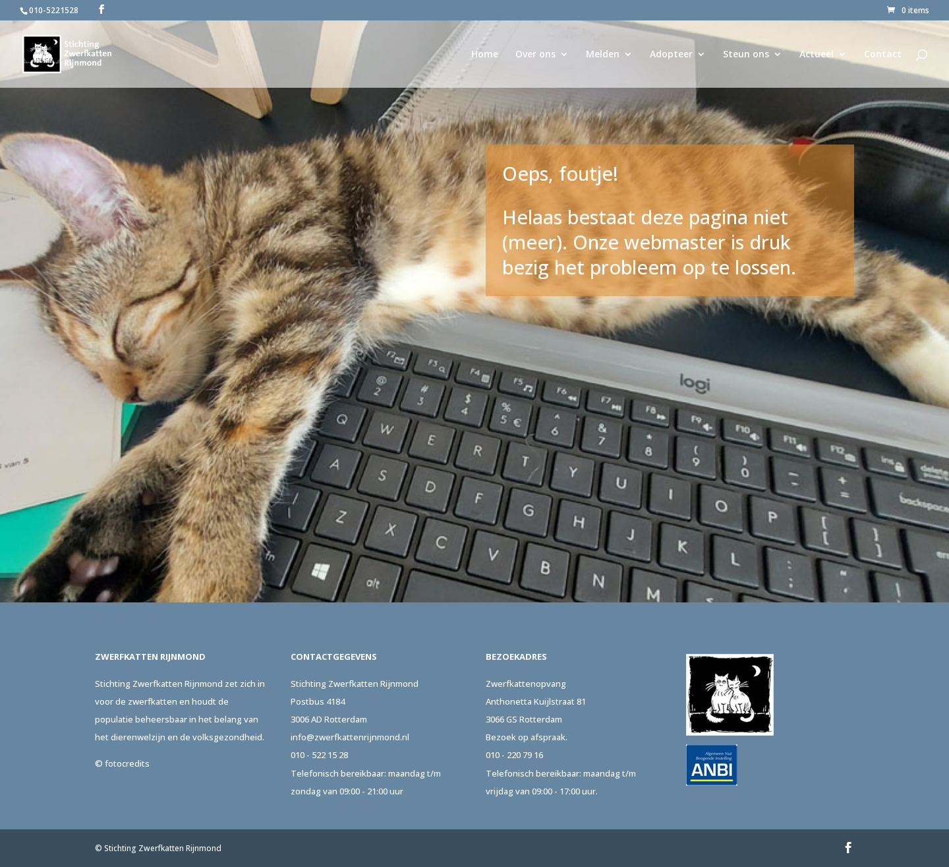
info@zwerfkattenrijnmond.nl (350, 737)
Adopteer (671, 54)
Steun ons (746, 54)
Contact (883, 54)
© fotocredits (122, 763)
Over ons (535, 54)
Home (484, 54)
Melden (602, 54)
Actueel (816, 54)
